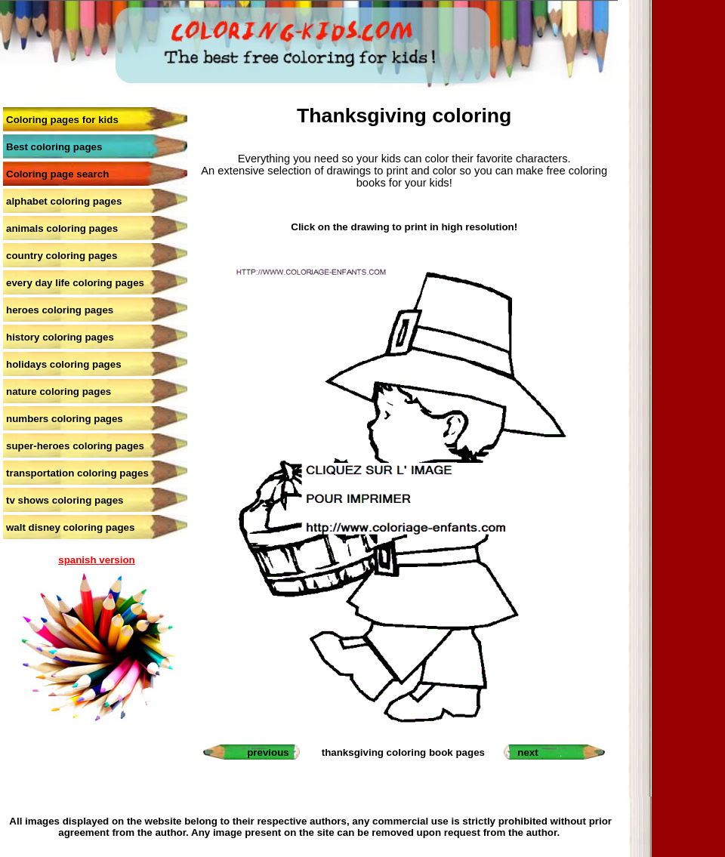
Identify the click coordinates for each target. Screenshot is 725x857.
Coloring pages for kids (62, 119)
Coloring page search (57, 174)
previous (268, 752)
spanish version (96, 560)
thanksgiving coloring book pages (403, 752)
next (527, 752)
